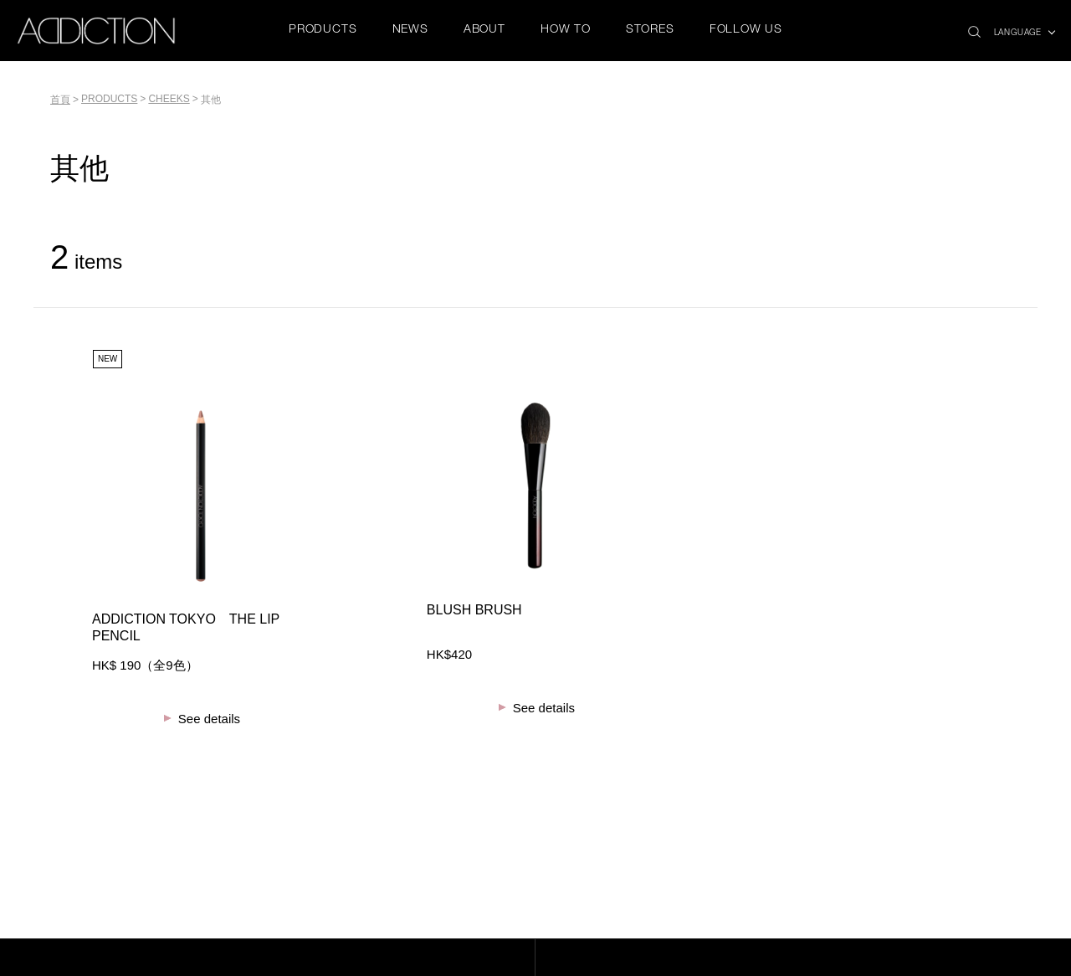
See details (209, 718)
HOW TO (566, 30)
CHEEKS (168, 99)
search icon (974, 27)
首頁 (60, 99)
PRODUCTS (322, 30)
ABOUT (484, 30)
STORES (650, 30)
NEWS (410, 30)
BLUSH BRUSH (474, 610)
